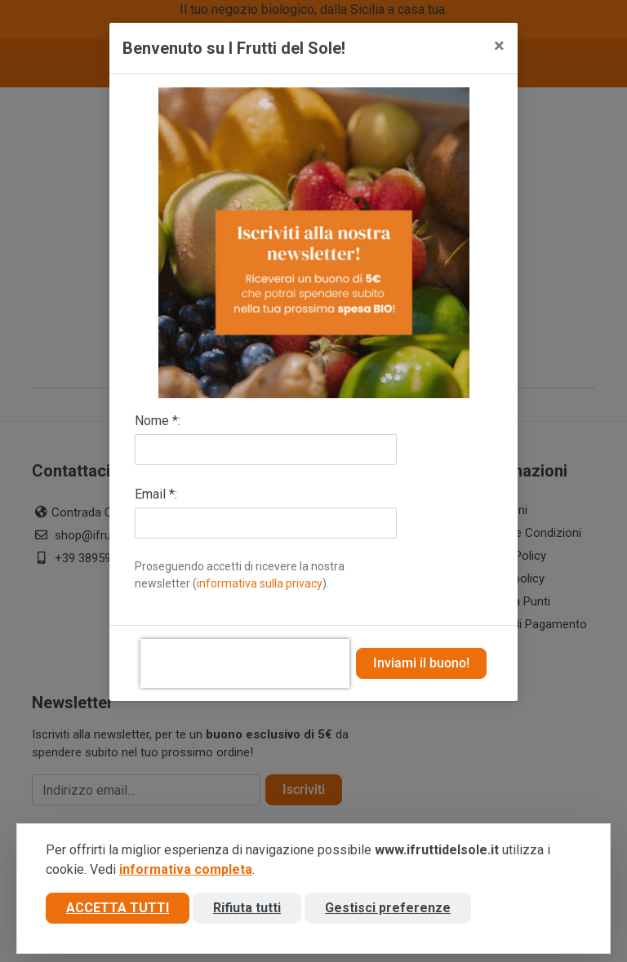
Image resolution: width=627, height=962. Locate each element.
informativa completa (185, 869)
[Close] (499, 46)
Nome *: (157, 420)
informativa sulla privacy (259, 583)
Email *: (156, 494)
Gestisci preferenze (388, 907)
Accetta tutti (117, 907)
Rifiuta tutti (247, 907)
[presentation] (244, 663)
